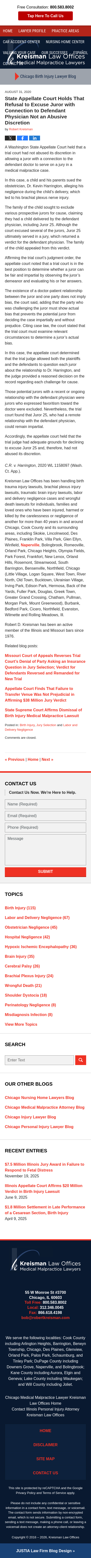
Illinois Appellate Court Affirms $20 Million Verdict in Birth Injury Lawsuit (44, 1189)
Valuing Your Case (19, 52)
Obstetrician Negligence (31, 927)
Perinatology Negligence (30, 1005)
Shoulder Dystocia (26, 995)
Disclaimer (45, 1445)
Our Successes (54, 52)
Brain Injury (19, 956)
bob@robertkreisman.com (45, 1318)
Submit (45, 871)
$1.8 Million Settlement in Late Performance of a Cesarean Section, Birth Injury (45, 1210)
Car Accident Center (21, 42)
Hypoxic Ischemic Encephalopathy (41, 947)
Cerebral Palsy (22, 966)
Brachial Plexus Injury (29, 976)
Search (80, 1060)
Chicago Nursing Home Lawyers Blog (39, 1098)
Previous (15, 759)
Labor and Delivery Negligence (37, 918)
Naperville (30, 545)
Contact (13, 63)
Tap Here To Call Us (45, 16)
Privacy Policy (26, 1493)
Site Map (45, 1459)
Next (47, 759)
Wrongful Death (23, 986)
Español (80, 52)
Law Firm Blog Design (44, 1551)
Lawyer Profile (32, 31)
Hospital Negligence (27, 937)
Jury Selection (46, 725)
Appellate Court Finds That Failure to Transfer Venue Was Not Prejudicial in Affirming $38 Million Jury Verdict (39, 694)
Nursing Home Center (65, 42)
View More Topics (21, 1024)
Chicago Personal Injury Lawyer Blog (39, 1127)
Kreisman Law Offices (64, 1537)
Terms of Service (54, 1493)
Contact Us (45, 1473)
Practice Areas (65, 31)
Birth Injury (27, 725)
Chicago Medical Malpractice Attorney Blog (44, 1107)
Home (8, 31)
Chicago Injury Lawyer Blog (30, 1117)
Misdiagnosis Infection (28, 1015)
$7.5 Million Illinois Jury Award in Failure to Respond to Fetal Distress (44, 1167)
